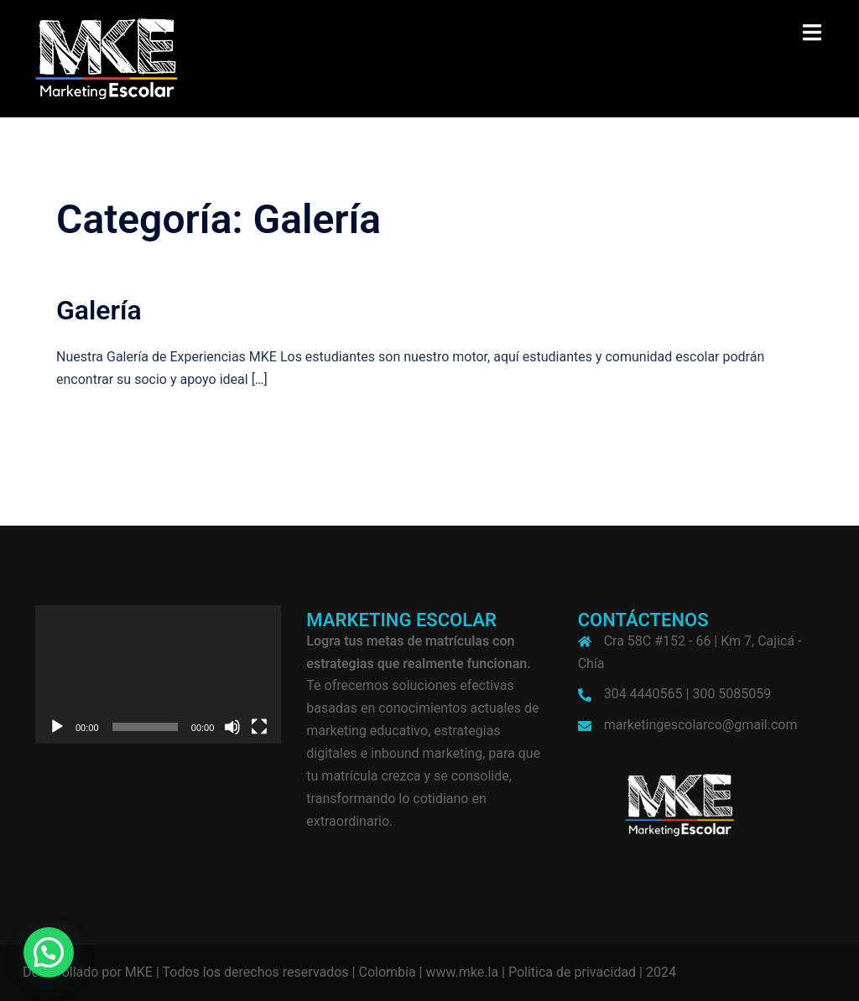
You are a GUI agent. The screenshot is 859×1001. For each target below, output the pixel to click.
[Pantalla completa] (259, 726)
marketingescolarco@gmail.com (701, 725)
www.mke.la (461, 972)
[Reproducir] (57, 726)
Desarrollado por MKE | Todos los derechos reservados (186, 972)
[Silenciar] (232, 726)
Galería (99, 310)
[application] (158, 674)
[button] (48, 952)
